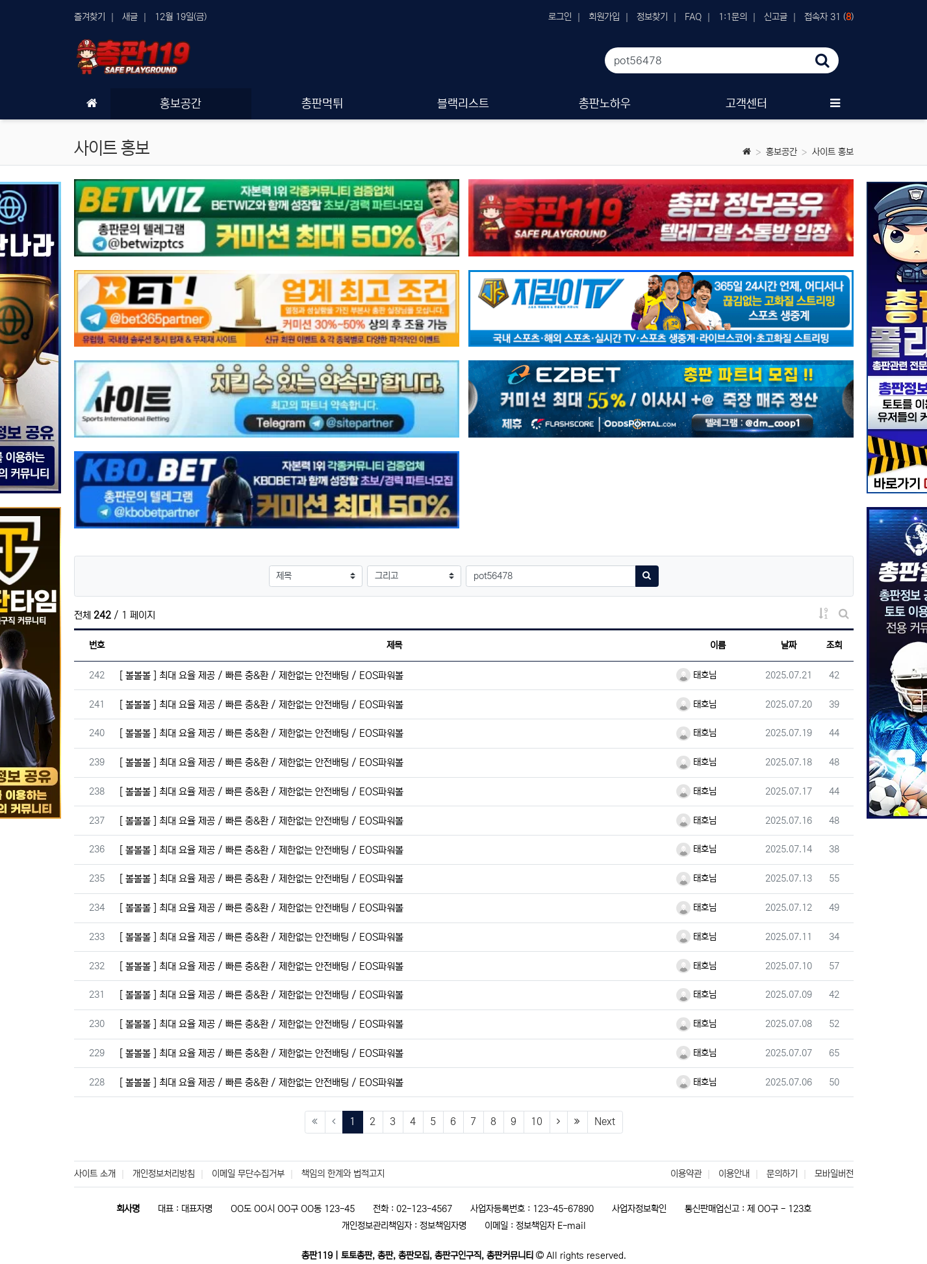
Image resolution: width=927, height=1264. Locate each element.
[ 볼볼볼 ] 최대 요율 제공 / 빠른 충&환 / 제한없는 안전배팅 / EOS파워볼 (261, 675)
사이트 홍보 (833, 152)
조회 (834, 645)
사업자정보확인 (639, 1209)
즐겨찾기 (89, 17)
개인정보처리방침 (164, 1174)
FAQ (693, 17)
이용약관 (686, 1174)
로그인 (560, 17)
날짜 (788, 645)
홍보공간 (781, 152)
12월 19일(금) (181, 17)
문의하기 (782, 1174)
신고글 (775, 17)
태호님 (696, 675)
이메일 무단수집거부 (248, 1174)
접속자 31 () (829, 17)
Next (604, 1121)
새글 (130, 17)
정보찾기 (652, 17)
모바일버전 (834, 1174)
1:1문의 (732, 17)
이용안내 (734, 1174)
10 (536, 1121)
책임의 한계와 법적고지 (343, 1174)
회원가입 (604, 17)
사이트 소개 (95, 1174)
